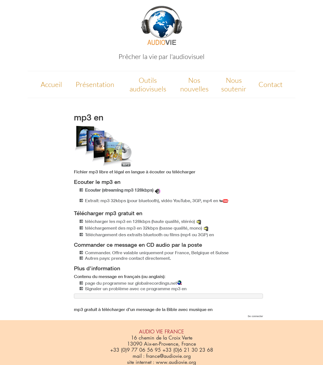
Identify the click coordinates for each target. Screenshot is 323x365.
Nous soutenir (233, 84)
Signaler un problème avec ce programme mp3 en (136, 288)
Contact (271, 84)
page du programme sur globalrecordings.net (131, 283)
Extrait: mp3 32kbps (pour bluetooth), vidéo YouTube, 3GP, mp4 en (157, 200)
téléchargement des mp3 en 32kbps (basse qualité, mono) (143, 228)
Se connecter (255, 316)
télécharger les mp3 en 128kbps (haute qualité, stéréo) (140, 221)
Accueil (51, 84)
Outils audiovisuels (148, 84)
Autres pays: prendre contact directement (127, 258)
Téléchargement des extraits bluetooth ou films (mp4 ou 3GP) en (149, 234)
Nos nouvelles (194, 84)
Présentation (95, 84)
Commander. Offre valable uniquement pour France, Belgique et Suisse (157, 252)
